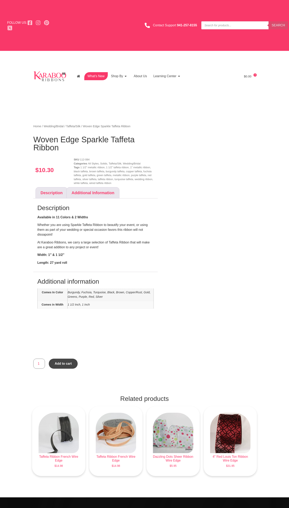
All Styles (93, 163)
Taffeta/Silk (73, 126)
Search (278, 25)
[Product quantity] (39, 364)
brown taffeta (96, 171)
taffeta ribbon (105, 179)
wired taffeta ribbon (100, 183)
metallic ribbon (121, 175)
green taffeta (104, 175)
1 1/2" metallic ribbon (92, 167)
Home (37, 126)
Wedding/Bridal (54, 126)
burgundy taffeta (115, 171)
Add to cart (63, 363)
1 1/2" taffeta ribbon (117, 167)
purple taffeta (138, 175)
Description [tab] (52, 193)
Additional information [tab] (92, 193)
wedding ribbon (143, 179)
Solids (103, 163)
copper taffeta (134, 171)
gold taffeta (88, 175)
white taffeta (81, 183)
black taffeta (81, 171)
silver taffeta (89, 179)
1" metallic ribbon (140, 167)
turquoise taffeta (124, 179)
